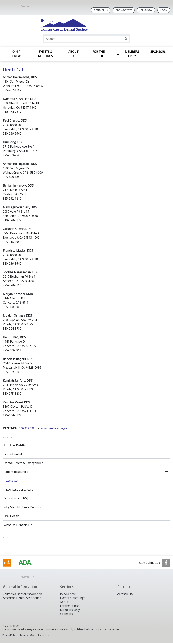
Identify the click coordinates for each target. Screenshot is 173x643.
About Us (73, 54)
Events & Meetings (45, 54)
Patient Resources (16, 472)
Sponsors (158, 52)
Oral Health (11, 516)
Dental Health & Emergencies (23, 463)
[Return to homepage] (86, 25)
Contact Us (100, 10)
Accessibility (125, 594)
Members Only (132, 54)
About (64, 602)
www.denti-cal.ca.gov (54, 428)
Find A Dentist (124, 10)
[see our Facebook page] (166, 563)
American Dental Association (22, 598)
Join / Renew (15, 54)
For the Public (99, 54)
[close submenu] (166, 472)
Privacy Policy (9, 634)
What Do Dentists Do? (19, 525)
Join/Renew (146, 10)
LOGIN (163, 10)
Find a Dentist (13, 454)
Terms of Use (27, 634)
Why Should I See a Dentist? (22, 507)
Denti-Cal (11, 480)
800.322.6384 (27, 428)
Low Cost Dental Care (19, 489)
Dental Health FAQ (16, 498)
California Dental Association (22, 594)
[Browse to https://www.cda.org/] (21, 563)
